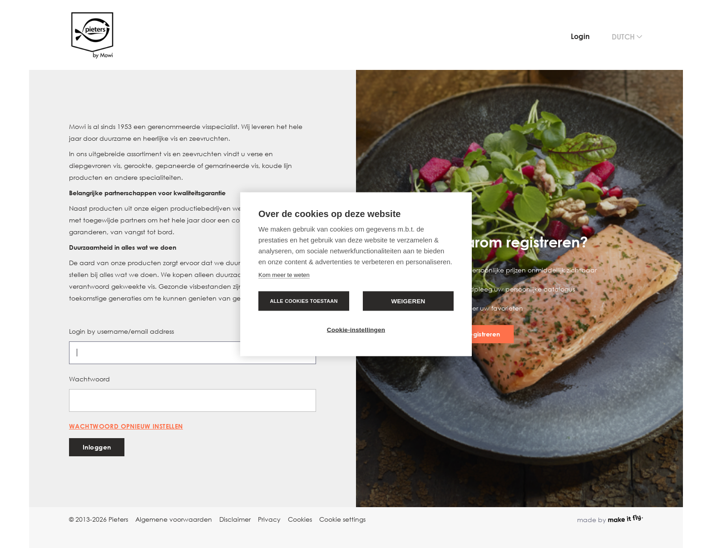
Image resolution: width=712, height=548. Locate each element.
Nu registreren (478, 334)
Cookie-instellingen (356, 329)
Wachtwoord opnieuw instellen (126, 426)
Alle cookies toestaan (303, 300)
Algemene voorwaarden (173, 519)
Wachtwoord (89, 379)
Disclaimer (235, 519)
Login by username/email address (121, 331)
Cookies (300, 519)
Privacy (269, 519)
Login (580, 36)
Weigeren (408, 300)
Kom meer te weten (284, 274)
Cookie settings (342, 519)
